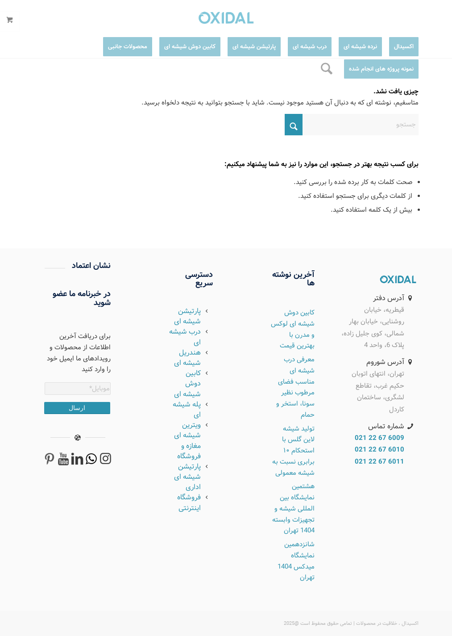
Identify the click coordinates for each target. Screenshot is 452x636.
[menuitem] (400, 47)
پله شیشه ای (187, 409)
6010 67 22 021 (379, 449)
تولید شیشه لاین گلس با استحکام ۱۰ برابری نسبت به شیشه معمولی (293, 450)
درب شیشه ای (185, 336)
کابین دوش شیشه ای (187, 383)
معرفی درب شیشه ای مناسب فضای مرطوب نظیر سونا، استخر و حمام (295, 387)
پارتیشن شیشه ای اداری (187, 477)
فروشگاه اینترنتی (189, 502)
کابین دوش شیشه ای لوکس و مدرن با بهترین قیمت (293, 329)
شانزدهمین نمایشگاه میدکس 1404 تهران (296, 561)
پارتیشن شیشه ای (187, 316)
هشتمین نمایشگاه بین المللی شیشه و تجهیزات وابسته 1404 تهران (293, 508)
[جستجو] (326, 69)
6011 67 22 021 (379, 461)
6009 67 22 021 (379, 438)
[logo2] (226, 18)
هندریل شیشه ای (187, 357)
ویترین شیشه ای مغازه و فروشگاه (187, 440)
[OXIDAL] (398, 279)
